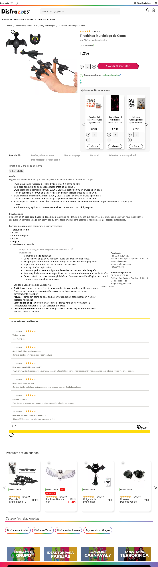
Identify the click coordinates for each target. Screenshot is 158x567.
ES (156, 3)
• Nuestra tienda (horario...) (22, 508)
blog (145, 477)
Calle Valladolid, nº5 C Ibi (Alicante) (121, 531)
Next (145, 123)
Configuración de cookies (23, 534)
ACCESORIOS (20, 19)
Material (94, 155)
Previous (82, 123)
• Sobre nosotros (16, 515)
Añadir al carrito (118, 66)
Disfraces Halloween (68, 388)
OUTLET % (31, 19)
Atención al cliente (142, 3)
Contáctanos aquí (66, 511)
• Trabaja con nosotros (20, 537)
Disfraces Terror (43, 388)
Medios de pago (72, 155)
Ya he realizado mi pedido (123, 511)
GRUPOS (42, 19)
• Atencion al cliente (18, 526)
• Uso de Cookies (16, 530)
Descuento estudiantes (21, 511)
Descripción (15, 155)
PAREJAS (51, 19)
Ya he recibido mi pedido (122, 515)
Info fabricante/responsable (45, 160)
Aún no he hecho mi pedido (124, 508)
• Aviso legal (14, 523)
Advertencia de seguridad (122, 155)
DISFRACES (7, 19)
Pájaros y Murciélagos (98, 388)
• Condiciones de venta (20, 519)
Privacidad (30, 523)
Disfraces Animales (17, 388)
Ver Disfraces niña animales (93, 40)
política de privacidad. (90, 444)
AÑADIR (94, 146)
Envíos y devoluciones (42, 155)
